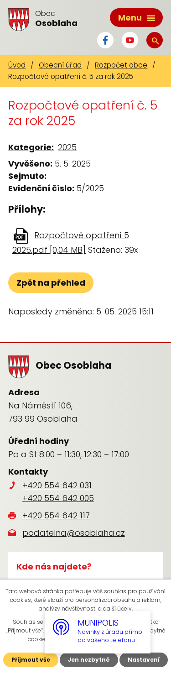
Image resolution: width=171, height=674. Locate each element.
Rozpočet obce (121, 65)
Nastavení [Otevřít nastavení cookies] (144, 660)
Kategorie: (31, 147)
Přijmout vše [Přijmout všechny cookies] (30, 660)
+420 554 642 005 (58, 498)
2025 (67, 147)
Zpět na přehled (50, 282)
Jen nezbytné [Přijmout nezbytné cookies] (89, 660)
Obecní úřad (60, 65)
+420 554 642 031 (57, 485)
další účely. (118, 608)
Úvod (17, 65)
